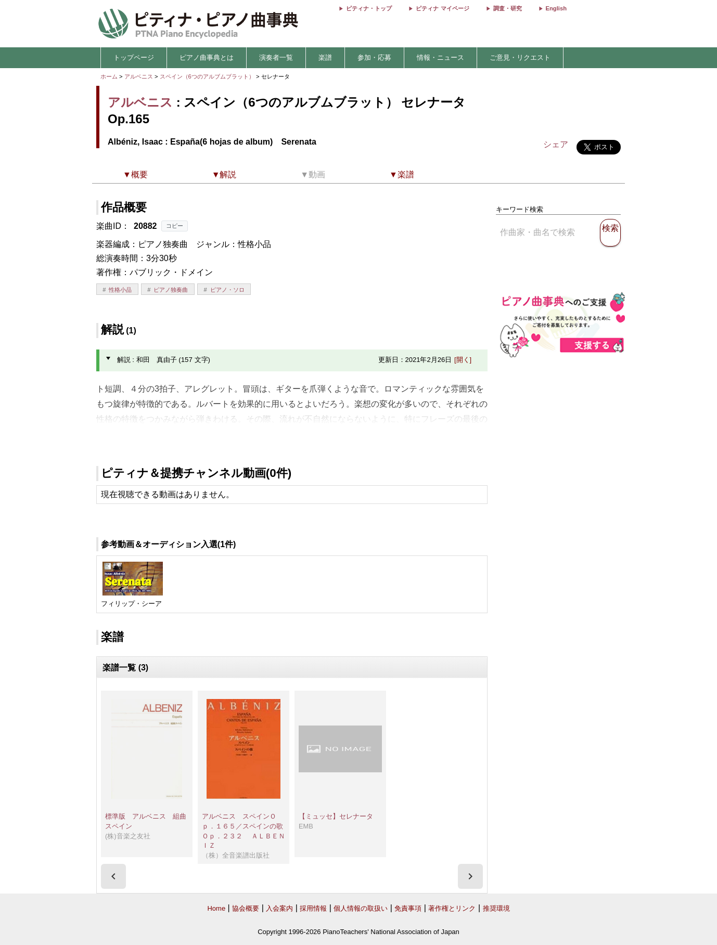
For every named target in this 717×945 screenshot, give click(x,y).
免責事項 (407, 908)
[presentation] (113, 876)
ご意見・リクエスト (520, 57)
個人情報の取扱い (361, 908)
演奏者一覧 (276, 57)
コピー (174, 226)
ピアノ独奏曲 (170, 290)
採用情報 (313, 908)
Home (216, 908)
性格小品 (120, 290)
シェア (555, 144)
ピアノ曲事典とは (207, 57)
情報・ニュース (440, 57)
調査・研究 (507, 8)
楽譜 (325, 57)
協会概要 (245, 908)
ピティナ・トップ (369, 8)
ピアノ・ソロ (227, 290)
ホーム (109, 76)
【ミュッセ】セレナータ (336, 816)
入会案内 (279, 908)
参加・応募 (374, 57)
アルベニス (138, 76)
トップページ (133, 57)
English (556, 8)
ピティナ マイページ (442, 8)
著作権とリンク (452, 908)
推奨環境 (496, 908)
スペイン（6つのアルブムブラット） (208, 76)
